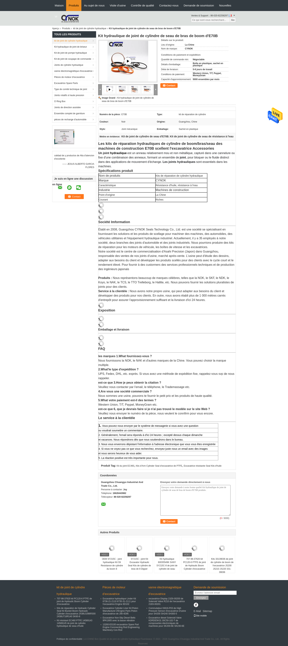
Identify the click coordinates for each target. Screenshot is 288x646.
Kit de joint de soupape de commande (72, 59)
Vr (56, 16)
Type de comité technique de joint (70, 89)
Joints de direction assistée (67, 107)
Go (233, 20)
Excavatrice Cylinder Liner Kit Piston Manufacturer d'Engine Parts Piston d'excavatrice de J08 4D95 (120, 611)
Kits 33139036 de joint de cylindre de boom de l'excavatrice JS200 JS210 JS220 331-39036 (222, 565)
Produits (74, 5)
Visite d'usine (118, 5)
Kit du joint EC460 (125, 466)
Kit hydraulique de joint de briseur (70, 47)
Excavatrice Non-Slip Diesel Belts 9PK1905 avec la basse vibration (119, 619)
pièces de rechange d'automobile (70, 119)
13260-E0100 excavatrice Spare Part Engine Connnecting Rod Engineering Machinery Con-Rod (121, 627)
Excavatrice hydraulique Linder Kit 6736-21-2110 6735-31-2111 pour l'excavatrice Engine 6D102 (119, 601)
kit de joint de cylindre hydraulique (89, 28)
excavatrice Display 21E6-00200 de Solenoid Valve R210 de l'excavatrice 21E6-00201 (167, 601)
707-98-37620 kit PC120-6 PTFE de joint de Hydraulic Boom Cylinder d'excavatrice (194, 564)
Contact (170, 85)
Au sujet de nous (94, 5)
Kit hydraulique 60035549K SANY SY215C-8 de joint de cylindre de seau (166, 564)
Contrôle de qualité (142, 5)
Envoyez (201, 597)
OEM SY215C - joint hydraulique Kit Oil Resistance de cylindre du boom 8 (112, 564)
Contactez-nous (169, 5)
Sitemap (207, 611)
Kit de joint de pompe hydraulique (70, 53)
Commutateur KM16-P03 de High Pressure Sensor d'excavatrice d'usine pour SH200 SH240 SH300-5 (167, 611)
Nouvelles (225, 5)
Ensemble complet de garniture (69, 113)
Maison (59, 5)
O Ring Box (59, 101)
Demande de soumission (199, 5)
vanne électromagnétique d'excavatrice (73, 71)
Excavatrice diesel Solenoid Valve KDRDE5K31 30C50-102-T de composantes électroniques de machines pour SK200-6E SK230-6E (166, 621)
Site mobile (200, 615)
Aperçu (55, 28)
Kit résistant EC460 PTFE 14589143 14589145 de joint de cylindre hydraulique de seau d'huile (74, 623)
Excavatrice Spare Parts (66, 83)
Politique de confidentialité (69, 639)
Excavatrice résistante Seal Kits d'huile (203, 466)
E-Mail (197, 611)
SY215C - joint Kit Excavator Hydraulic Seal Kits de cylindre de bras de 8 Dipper (139, 564)
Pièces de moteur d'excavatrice (69, 77)
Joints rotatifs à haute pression (69, 95)
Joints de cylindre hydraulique (68, 65)
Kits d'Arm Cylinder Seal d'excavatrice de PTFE (159, 466)
